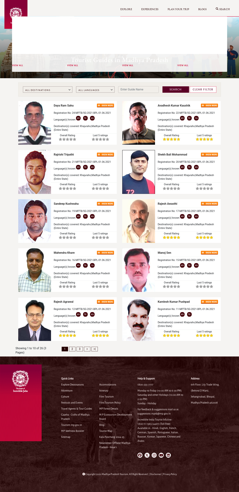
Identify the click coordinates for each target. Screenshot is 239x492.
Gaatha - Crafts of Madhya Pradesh (75, 416)
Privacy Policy (170, 474)
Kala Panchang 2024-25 (111, 437)
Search (223, 9)
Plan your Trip (178, 9)
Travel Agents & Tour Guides (76, 408)
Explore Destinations (72, 384)
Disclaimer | (156, 474)
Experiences (149, 9)
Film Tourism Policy (110, 402)
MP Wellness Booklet (72, 431)
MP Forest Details (108, 408)
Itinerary (103, 390)
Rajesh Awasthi (167, 203)
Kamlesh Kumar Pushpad (174, 301)
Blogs (202, 9)
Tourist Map (105, 431)
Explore (126, 9)
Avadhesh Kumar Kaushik (174, 105)
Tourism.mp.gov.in (71, 425)
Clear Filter (203, 89)
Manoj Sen (164, 252)
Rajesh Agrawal (63, 301)
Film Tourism (106, 396)
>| (95, 349)
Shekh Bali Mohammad (172, 154)
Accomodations (107, 384)
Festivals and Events (72, 402)
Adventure (66, 390)
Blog (101, 425)
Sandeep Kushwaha (66, 203)
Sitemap (65, 437)
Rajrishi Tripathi (64, 154)
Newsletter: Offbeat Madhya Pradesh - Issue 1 (114, 445)
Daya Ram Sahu (64, 105)
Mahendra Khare (64, 252)
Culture (65, 396)
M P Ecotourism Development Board (115, 416)
